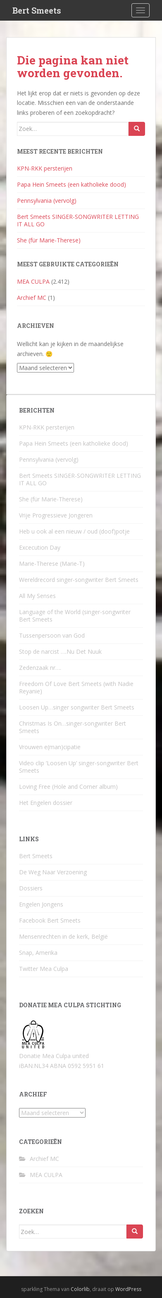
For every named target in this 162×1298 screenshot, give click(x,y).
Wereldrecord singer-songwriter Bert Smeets (78, 580)
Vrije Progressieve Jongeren (56, 515)
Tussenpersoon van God (52, 635)
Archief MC (31, 297)
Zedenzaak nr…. (40, 668)
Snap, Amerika (38, 952)
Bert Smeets (36, 10)
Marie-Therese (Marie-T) (52, 563)
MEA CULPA (33, 281)
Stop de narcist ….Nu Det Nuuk (60, 651)
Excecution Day (39, 547)
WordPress (128, 1289)
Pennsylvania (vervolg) (46, 200)
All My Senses (37, 596)
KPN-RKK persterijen (44, 168)
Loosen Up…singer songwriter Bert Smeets (76, 707)
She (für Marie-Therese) (49, 240)
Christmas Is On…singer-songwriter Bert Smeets (72, 727)
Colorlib (80, 1289)
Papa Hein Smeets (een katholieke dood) (71, 184)
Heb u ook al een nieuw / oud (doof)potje (74, 531)
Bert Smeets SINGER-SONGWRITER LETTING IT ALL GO (78, 220)
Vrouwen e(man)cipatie (50, 747)
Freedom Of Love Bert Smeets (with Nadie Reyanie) (76, 687)
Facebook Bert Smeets (50, 920)
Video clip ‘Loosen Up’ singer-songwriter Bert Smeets (78, 766)
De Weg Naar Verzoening (53, 872)
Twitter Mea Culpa (43, 969)
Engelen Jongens (41, 904)
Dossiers (31, 888)
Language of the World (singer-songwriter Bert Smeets (75, 615)
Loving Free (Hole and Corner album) (68, 786)
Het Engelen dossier (45, 803)
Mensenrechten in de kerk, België (63, 936)
